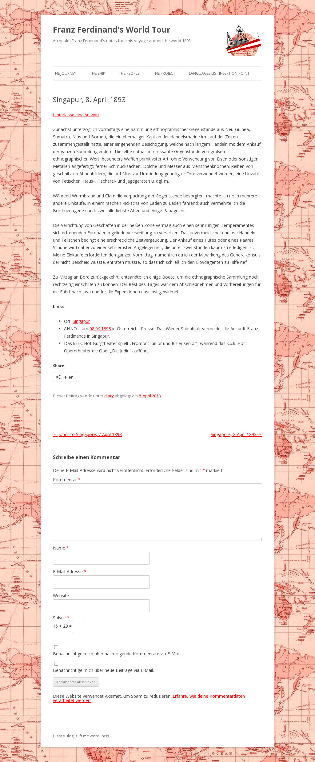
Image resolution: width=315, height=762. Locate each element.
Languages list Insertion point (219, 73)
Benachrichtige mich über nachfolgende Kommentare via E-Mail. (117, 654)
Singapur (81, 321)
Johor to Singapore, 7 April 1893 (87, 434)
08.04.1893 (100, 328)
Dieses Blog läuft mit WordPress (81, 736)
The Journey (64, 73)
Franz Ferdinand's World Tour (111, 29)
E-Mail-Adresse (69, 571)
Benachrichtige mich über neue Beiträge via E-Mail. (103, 670)
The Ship (97, 73)
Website (61, 595)
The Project (164, 73)
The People (129, 73)
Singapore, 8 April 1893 (236, 434)
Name (61, 548)
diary (109, 396)
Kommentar (67, 479)
